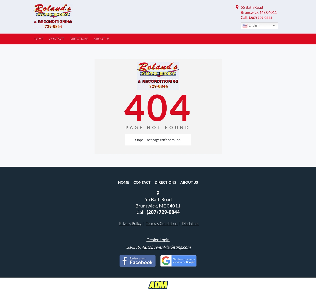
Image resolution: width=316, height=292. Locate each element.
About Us (189, 182)
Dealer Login (158, 239)
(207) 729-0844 (260, 18)
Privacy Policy (130, 223)
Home (123, 182)
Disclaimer (190, 223)
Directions (165, 182)
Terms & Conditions (162, 223)
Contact (142, 182)
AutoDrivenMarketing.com (166, 247)
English (251, 25)
